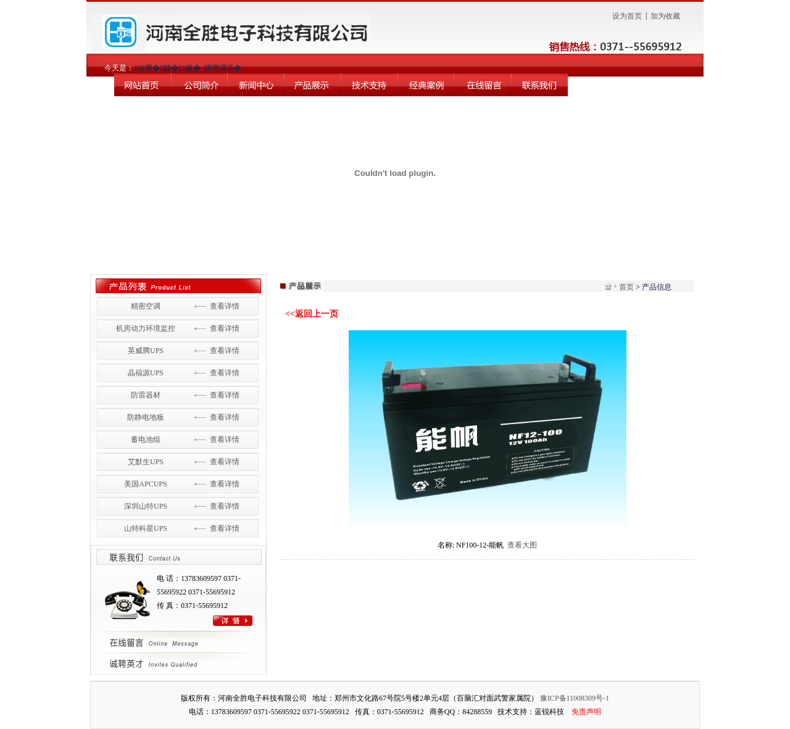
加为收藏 (665, 16)
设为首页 (627, 16)
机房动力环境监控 (145, 328)
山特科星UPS (145, 528)
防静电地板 (145, 417)
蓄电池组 (145, 439)
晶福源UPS (146, 373)
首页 (626, 287)
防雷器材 (145, 395)
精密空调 (145, 306)
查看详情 (224, 306)
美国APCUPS (145, 484)
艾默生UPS (146, 461)
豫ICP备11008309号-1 (574, 698)
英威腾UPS (146, 350)
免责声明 (586, 711)
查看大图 (522, 545)
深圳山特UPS (145, 506)
